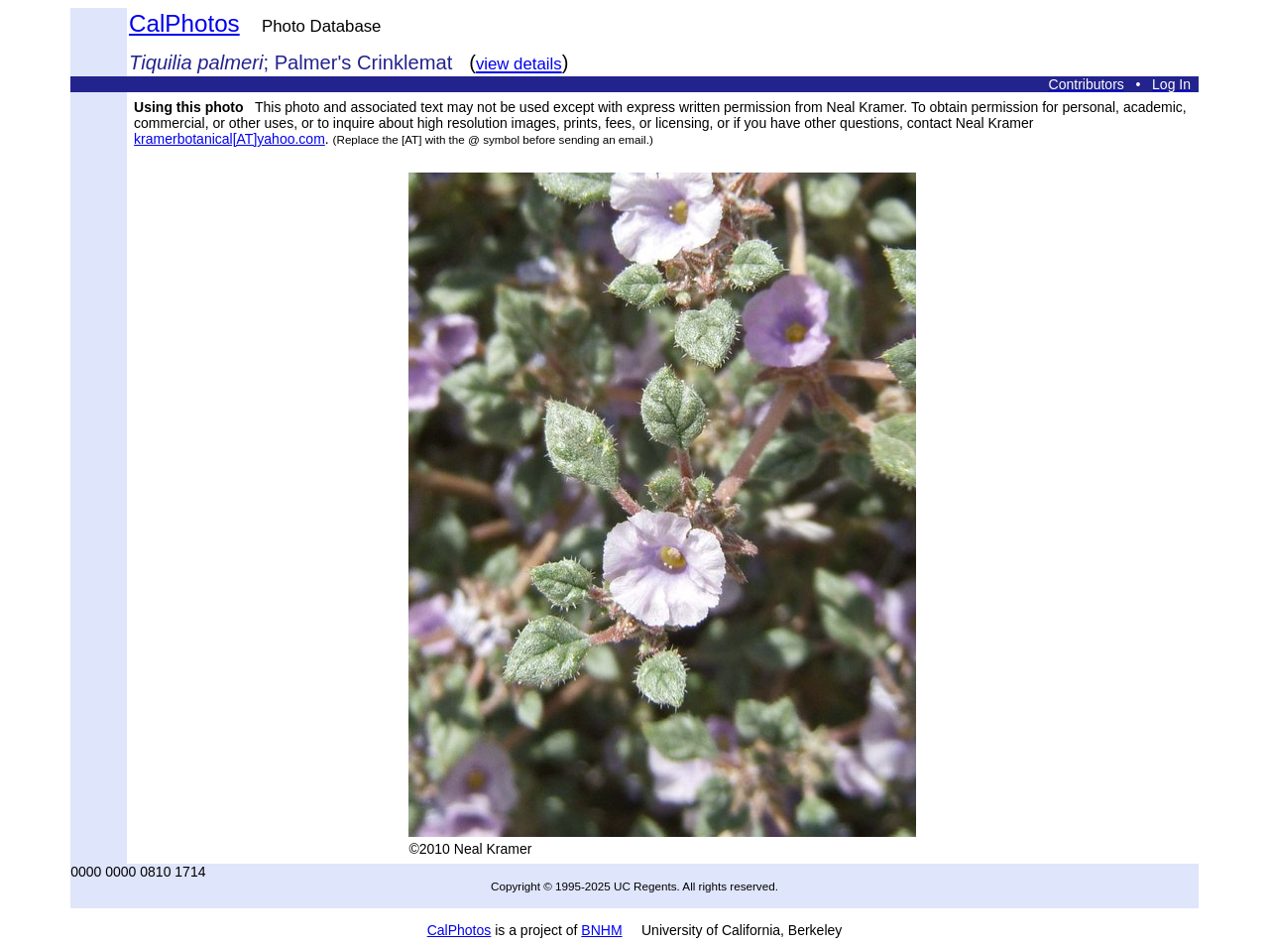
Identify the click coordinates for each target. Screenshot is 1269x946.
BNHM (601, 930)
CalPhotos (184, 23)
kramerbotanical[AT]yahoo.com (229, 139)
